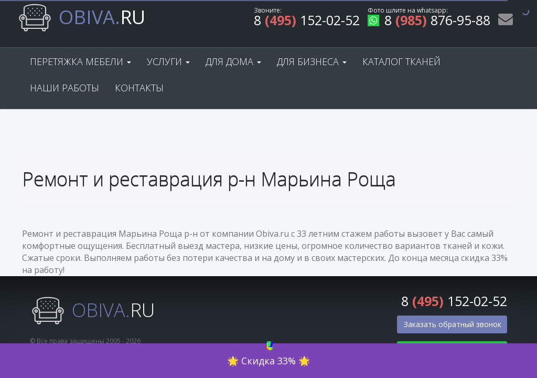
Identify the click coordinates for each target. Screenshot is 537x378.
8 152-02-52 (307, 22)
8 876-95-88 (429, 22)
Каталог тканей (401, 61)
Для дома (233, 61)
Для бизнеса (312, 61)
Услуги (168, 61)
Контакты (139, 87)
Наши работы (64, 87)
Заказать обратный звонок (452, 324)
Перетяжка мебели (80, 61)
